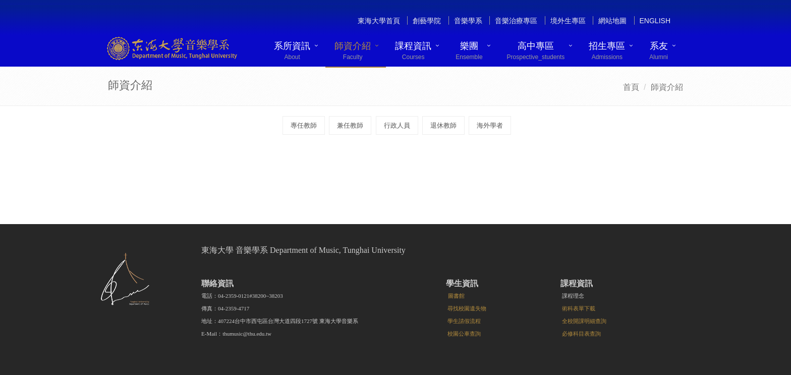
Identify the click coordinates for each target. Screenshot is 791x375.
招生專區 (607, 51)
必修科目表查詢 (581, 334)
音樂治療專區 (516, 21)
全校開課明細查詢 (584, 321)
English (655, 21)
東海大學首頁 (379, 21)
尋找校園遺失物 (466, 308)
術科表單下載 (578, 308)
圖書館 (456, 296)
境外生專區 (568, 21)
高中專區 (536, 51)
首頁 (631, 87)
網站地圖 (612, 21)
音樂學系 (468, 21)
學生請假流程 (464, 321)
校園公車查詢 (464, 334)
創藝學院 (427, 21)
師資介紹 (352, 51)
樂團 (469, 51)
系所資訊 (292, 51)
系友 (658, 51)
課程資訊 (413, 51)
